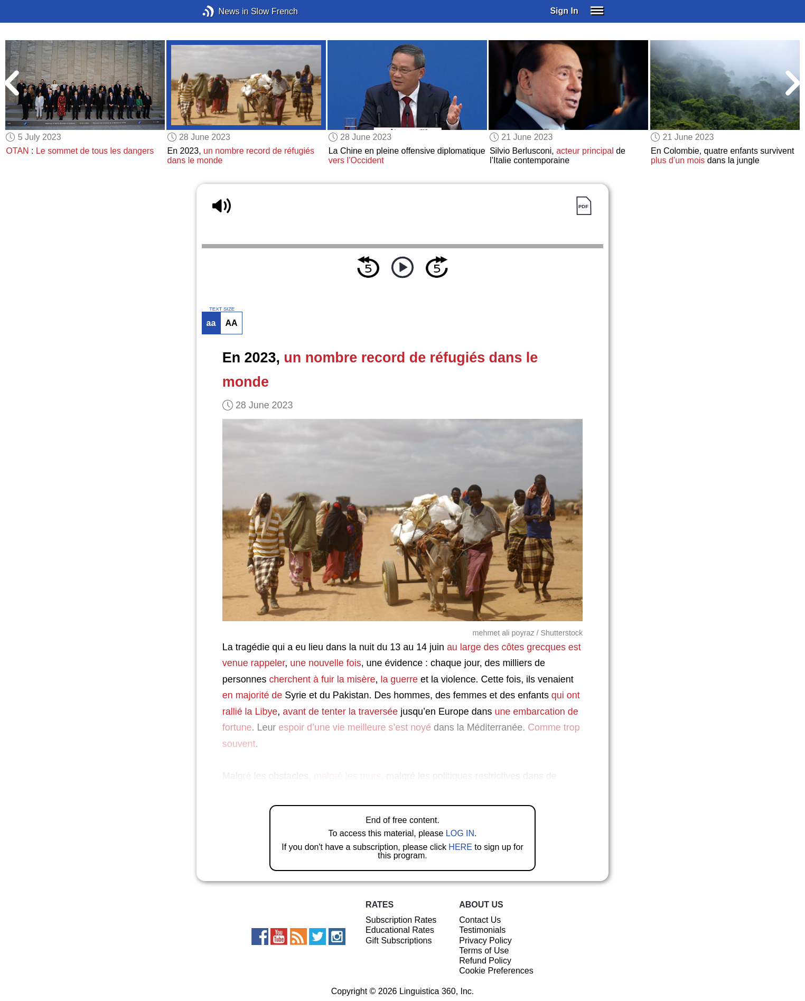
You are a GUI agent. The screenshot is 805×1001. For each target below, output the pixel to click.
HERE (460, 847)
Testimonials (482, 929)
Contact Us (480, 919)
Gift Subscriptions (399, 940)
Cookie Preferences (496, 970)
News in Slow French (224, 11)
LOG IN (460, 833)
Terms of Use (484, 950)
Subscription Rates (401, 919)
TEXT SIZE (222, 309)
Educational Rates (400, 929)
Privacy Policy (485, 940)
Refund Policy (485, 960)
